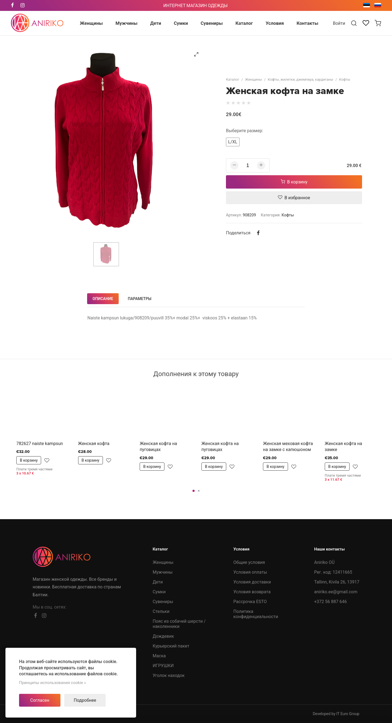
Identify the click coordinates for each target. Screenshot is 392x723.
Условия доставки (252, 582)
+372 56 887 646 (330, 601)
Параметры (140, 299)
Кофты (344, 79)
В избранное (294, 197)
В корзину (294, 181)
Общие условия (249, 562)
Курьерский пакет (171, 646)
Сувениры (163, 601)
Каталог (232, 79)
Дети (158, 582)
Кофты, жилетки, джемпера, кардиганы (300, 79)
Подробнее (85, 700)
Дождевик (163, 636)
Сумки (159, 591)
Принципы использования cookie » (52, 682)
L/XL (232, 141)
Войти (339, 23)
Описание (103, 299)
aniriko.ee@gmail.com (335, 591)
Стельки (161, 611)
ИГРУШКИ (163, 665)
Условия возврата (252, 591)
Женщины (253, 79)
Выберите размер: (244, 130)
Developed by (336, 714)
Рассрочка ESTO (250, 601)
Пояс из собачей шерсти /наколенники (179, 624)
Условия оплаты (250, 572)
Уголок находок (169, 675)
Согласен (39, 700)
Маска (159, 655)
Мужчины (163, 572)
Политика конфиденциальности (255, 614)
